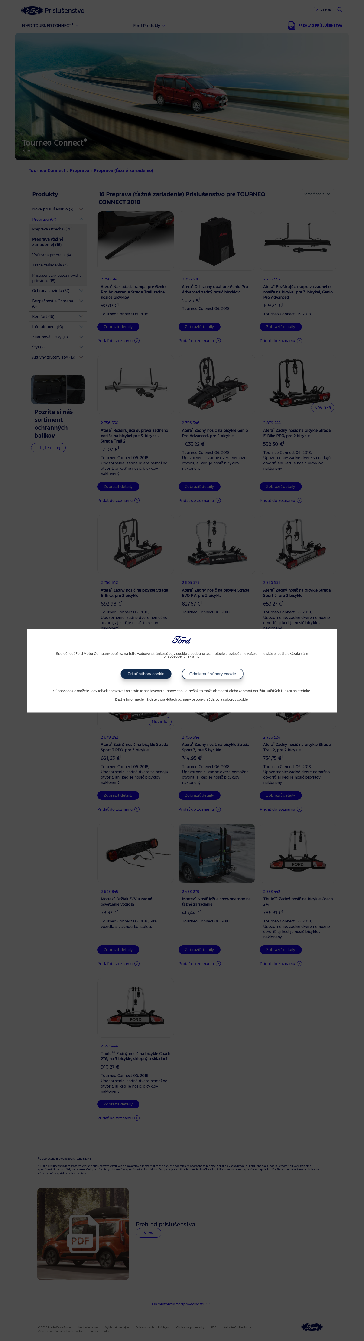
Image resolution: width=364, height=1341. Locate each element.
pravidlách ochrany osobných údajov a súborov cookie (204, 699)
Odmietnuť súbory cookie (212, 674)
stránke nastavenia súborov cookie (159, 690)
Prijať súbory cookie (145, 674)
